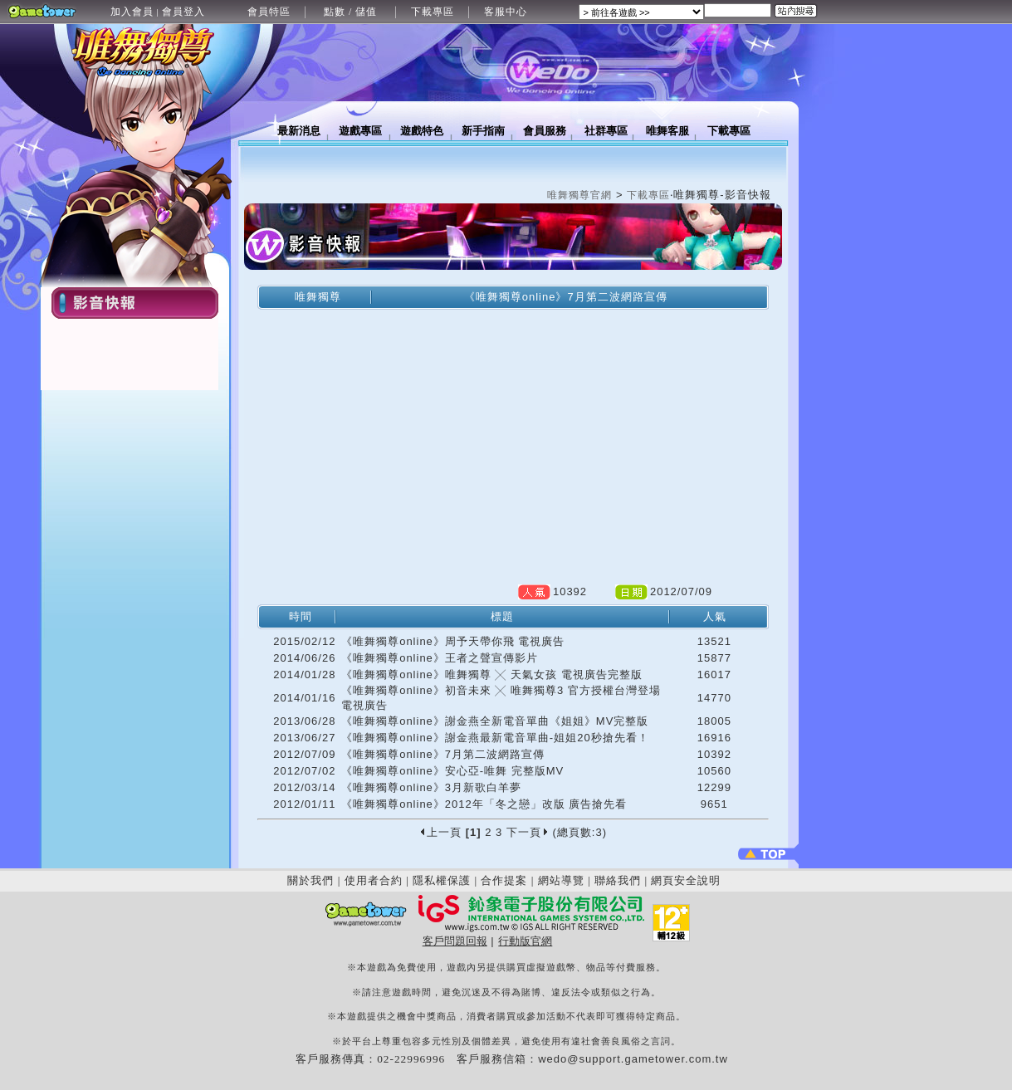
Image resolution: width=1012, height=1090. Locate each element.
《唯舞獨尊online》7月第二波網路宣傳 (443, 754)
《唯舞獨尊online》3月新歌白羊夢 (431, 787)
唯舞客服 (667, 131)
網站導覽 (561, 880)
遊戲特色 (421, 131)
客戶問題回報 (455, 941)
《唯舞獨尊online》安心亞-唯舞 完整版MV (452, 771)
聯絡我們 (617, 880)
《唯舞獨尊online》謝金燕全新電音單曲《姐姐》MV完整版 (494, 721)
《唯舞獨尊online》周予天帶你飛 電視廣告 (453, 641)
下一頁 (527, 832)
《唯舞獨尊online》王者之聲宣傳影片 (439, 658)
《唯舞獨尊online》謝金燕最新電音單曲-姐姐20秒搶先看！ (495, 737)
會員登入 (183, 11)
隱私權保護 (442, 880)
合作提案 (504, 880)
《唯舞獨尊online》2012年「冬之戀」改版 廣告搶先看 (484, 804)
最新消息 (298, 131)
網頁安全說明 (686, 880)
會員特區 (269, 11)
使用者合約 (374, 880)
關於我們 (310, 880)
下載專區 (432, 11)
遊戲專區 (360, 131)
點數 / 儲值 (350, 11)
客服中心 (505, 11)
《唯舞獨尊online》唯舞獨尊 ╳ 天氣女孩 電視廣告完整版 (492, 674)
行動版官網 (525, 941)
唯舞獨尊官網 (579, 195)
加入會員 (132, 11)
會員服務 (544, 131)
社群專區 (606, 131)
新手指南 (483, 131)
